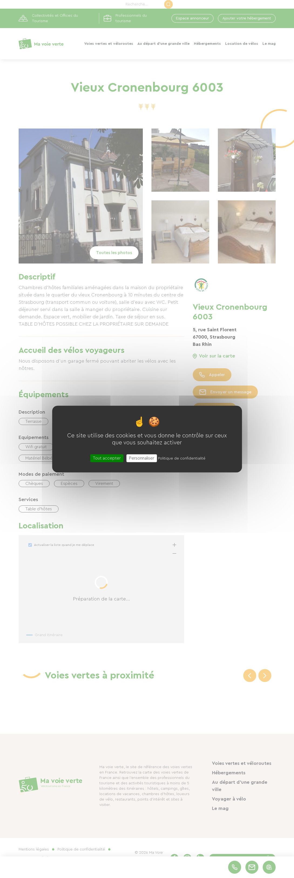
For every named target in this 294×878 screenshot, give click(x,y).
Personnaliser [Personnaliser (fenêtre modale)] (141, 458)
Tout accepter (107, 458)
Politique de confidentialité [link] (181, 458)
